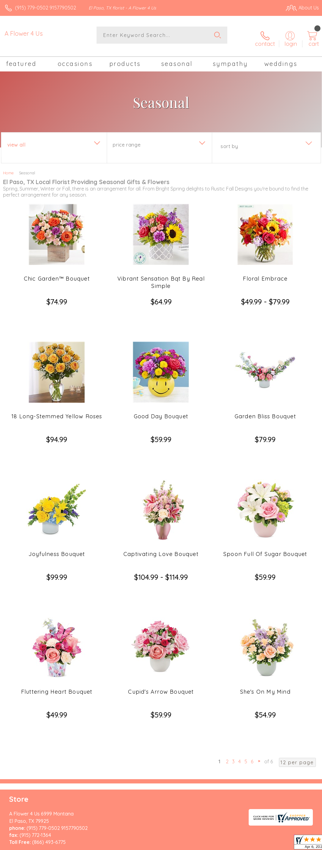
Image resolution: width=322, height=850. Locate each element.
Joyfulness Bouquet (56, 504)
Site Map (296, 793)
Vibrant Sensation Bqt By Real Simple (161, 277)
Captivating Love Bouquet (161, 504)
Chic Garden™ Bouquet (57, 273)
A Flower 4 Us (24, 33)
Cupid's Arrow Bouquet (161, 620)
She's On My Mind (265, 620)
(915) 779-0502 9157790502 (45, 8)
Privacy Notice (215, 793)
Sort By (229, 141)
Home (8, 167)
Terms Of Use (179, 793)
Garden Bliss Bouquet (265, 388)
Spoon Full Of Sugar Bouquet (265, 504)
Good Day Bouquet (161, 388)
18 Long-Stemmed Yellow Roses (56, 388)
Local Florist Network (258, 793)
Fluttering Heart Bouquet (57, 620)
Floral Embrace (265, 273)
